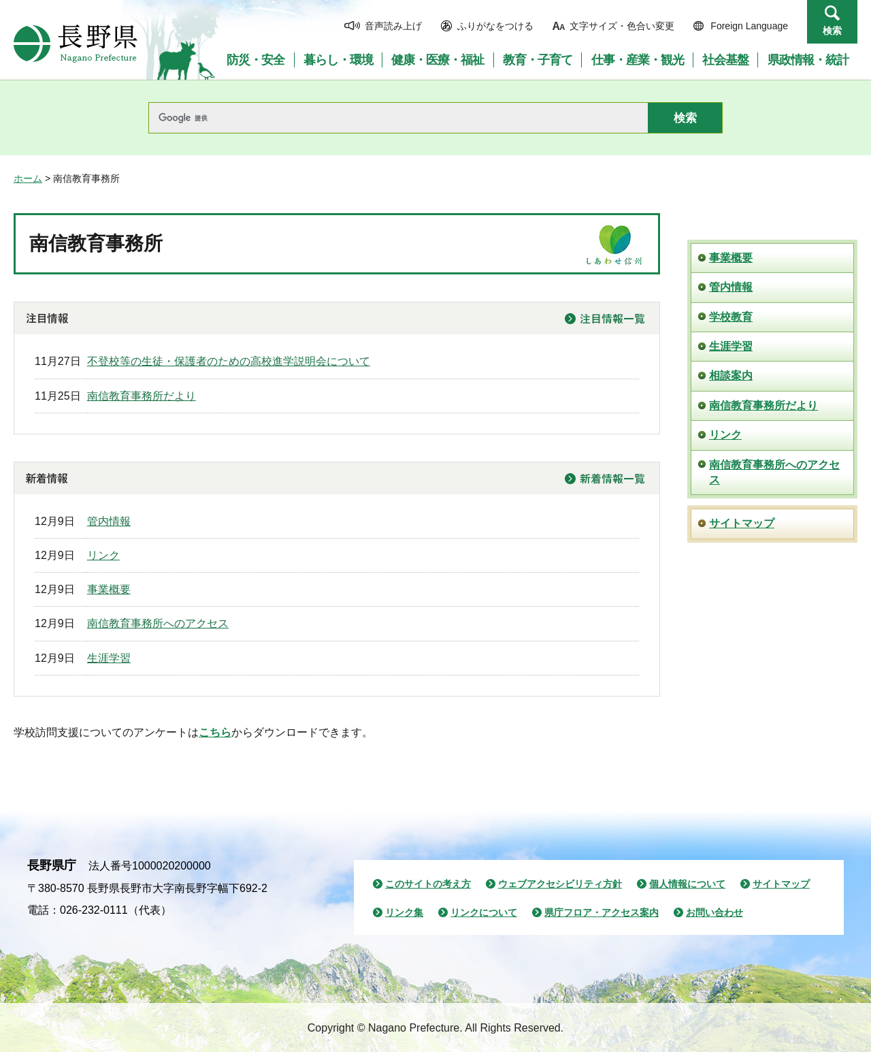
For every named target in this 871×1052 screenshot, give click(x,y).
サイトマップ (741, 523)
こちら (215, 732)
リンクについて (483, 912)
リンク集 (404, 912)
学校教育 (731, 317)
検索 (832, 30)
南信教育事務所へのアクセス (158, 623)
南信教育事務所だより (141, 396)
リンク (103, 555)
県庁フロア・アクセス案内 (601, 912)
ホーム (28, 178)
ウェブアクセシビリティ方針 (560, 883)
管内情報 (109, 521)
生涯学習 (109, 658)
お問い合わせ (714, 912)
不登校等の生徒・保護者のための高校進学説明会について (228, 361)
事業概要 (109, 589)
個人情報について (687, 883)
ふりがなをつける (495, 25)
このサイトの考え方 (428, 883)
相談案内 (731, 375)
